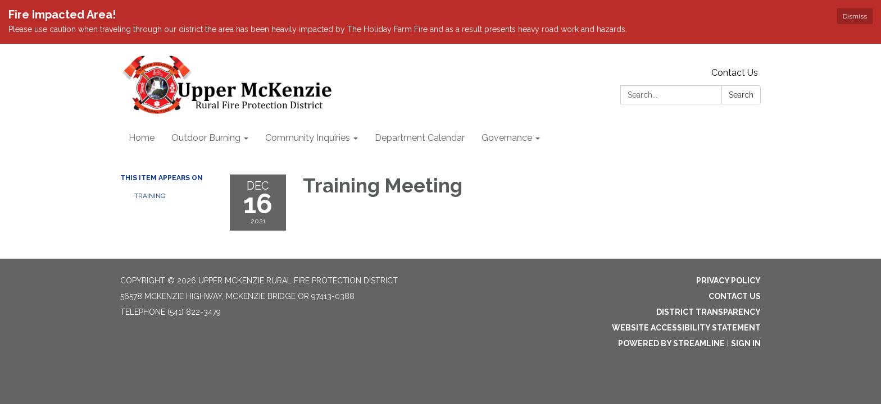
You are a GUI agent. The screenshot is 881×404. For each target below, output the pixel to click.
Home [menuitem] (142, 137)
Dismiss (855, 16)
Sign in (746, 343)
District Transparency (708, 311)
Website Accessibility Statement (686, 327)
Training (150, 196)
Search (741, 94)
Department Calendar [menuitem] (420, 137)
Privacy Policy (728, 280)
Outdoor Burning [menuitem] (205, 137)
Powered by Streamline (671, 343)
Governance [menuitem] (507, 137)
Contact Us (734, 72)
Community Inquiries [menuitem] (307, 137)
